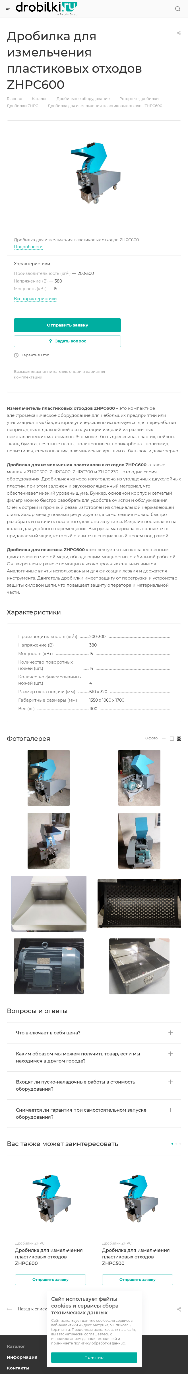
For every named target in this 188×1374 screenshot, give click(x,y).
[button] (172, 1144)
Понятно (94, 1357)
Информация (22, 1357)
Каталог (16, 1346)
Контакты (18, 1368)
